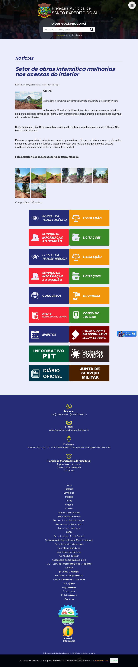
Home (69, 485)
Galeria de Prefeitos (69, 513)
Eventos (69, 568)
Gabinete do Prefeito (69, 516)
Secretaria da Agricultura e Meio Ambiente (69, 540)
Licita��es (69, 583)
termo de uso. (101, 661)
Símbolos (69, 493)
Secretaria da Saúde (69, 528)
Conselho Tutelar (69, 556)
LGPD (69, 532)
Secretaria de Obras (69, 548)
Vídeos (69, 505)
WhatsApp (37, 202)
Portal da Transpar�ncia (69, 576)
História (69, 489)
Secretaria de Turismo (69, 552)
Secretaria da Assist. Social (69, 536)
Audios (69, 509)
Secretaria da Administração (69, 520)
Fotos (69, 501)
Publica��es (69, 595)
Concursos (69, 591)
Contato (69, 599)
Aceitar (114, 661)
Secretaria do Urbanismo (69, 544)
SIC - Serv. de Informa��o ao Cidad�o (69, 564)
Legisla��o (69, 587)
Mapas (69, 497)
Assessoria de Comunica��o (69, 560)
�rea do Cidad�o (69, 572)
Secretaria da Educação (69, 524)
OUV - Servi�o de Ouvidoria (69, 580)
